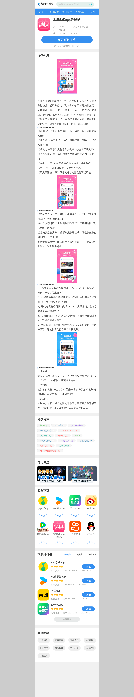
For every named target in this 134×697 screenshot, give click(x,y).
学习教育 (74, 648)
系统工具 (74, 640)
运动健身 (90, 648)
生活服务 (90, 640)
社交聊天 (44, 640)
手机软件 (67, 12)
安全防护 (44, 648)
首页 (41, 12)
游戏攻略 (80, 12)
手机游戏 (54, 12)
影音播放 (59, 640)
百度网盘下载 (67, 39)
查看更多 (67, 619)
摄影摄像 (59, 648)
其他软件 (44, 655)
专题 (92, 12)
